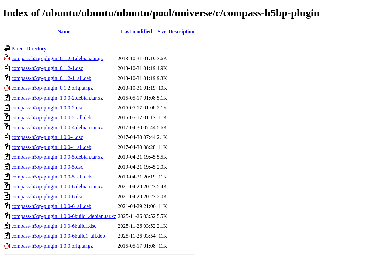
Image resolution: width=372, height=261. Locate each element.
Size (162, 31)
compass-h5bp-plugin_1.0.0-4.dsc (47, 137)
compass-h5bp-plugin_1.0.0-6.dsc (47, 196)
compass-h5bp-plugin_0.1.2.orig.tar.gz (52, 88)
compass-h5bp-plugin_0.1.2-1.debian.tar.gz (57, 58)
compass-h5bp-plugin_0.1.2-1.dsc (47, 68)
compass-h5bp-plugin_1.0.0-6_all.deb (51, 206)
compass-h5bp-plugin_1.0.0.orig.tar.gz (52, 246)
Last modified (136, 31)
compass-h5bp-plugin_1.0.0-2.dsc (47, 107)
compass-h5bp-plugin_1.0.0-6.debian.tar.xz (57, 186)
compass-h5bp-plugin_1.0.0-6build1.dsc (54, 226)
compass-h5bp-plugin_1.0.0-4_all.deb (51, 147)
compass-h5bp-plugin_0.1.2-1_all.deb (51, 78)
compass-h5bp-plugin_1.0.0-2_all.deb (51, 117)
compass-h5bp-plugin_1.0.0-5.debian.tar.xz (57, 157)
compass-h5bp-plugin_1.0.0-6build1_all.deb (58, 236)
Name (63, 31)
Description (181, 31)
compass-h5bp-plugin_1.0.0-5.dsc (47, 167)
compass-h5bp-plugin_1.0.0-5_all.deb (51, 176)
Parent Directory (29, 48)
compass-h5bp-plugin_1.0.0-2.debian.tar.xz (57, 98)
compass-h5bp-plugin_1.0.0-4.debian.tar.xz (57, 127)
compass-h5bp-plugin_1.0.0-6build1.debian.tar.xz (64, 216)
